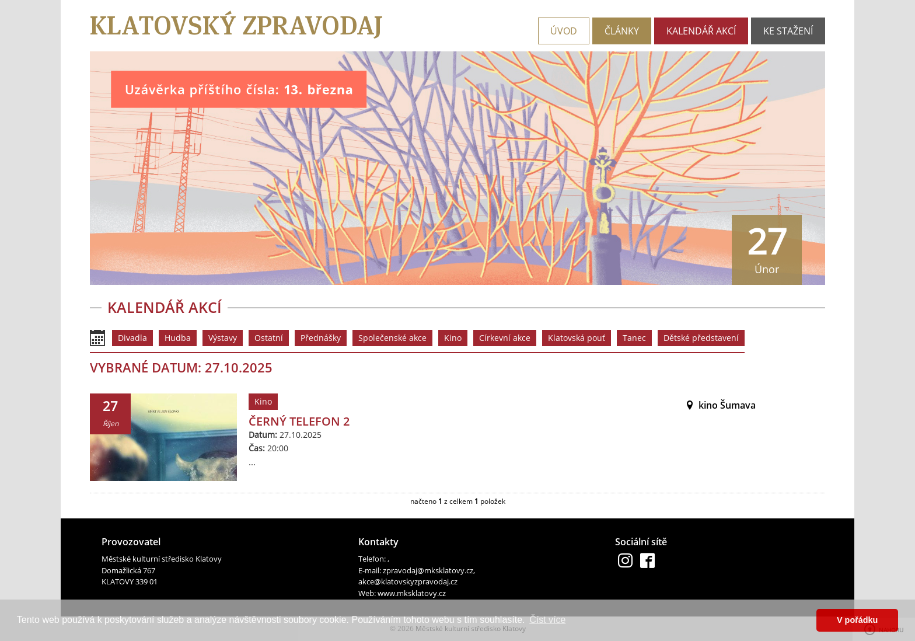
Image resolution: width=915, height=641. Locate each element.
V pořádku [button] (857, 620)
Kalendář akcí (701, 31)
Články (622, 31)
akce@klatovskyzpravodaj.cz (408, 581)
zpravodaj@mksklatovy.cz (428, 570)
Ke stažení (788, 31)
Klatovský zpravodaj (236, 25)
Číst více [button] (547, 620)
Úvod (563, 31)
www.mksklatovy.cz (412, 593)
